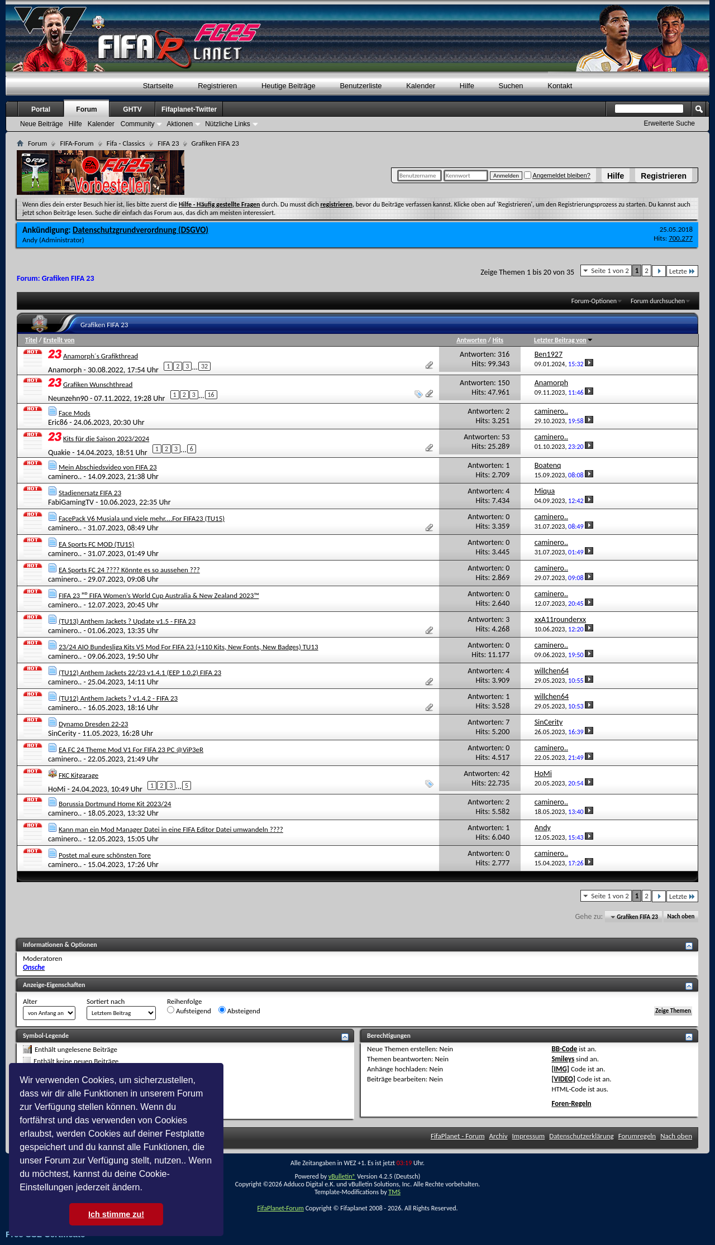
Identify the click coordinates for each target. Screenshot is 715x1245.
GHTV (132, 109)
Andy (29, 240)
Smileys (562, 1059)
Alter (30, 1001)
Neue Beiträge (41, 124)
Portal (40, 109)
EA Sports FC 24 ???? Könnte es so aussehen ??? (129, 570)
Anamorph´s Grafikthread (100, 356)
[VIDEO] (563, 1079)
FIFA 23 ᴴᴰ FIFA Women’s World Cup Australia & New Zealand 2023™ (159, 595)
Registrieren (664, 175)
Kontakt (559, 86)
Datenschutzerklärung (581, 1136)
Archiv (498, 1136)
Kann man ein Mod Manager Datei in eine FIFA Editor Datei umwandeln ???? (171, 829)
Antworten (471, 340)
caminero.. (65, 476)
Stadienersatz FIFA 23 (90, 493)
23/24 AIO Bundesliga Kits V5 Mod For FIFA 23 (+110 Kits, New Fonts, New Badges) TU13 (188, 647)
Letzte (682, 271)
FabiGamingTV (71, 502)
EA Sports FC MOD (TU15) (96, 544)
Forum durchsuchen (658, 301)
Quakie (59, 452)
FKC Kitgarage (78, 775)
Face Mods (74, 413)
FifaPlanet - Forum (458, 1136)
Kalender (420, 86)
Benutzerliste (361, 86)
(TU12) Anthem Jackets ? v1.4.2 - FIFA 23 (118, 698)
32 (204, 366)
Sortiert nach (106, 1001)
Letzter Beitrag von (563, 340)
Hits (498, 340)
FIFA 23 (168, 143)
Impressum (528, 1136)
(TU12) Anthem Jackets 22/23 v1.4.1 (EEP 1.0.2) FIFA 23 (140, 672)
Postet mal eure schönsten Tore (105, 855)
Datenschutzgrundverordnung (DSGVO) (140, 230)
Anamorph (65, 370)
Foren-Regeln (571, 1103)
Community (138, 124)
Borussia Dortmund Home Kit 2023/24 (115, 803)
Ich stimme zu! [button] (116, 1214)
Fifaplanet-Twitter (189, 109)
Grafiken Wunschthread (97, 384)
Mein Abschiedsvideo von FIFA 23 (108, 467)
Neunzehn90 (68, 398)
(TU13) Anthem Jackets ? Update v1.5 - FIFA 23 (127, 621)
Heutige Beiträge (288, 86)
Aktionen (179, 124)
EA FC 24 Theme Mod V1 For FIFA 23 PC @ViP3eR (131, 749)
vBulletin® (342, 1176)
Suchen (511, 86)
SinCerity (62, 733)
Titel (31, 340)
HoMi (56, 788)
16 (211, 395)
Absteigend (239, 1010)
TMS (394, 1192)
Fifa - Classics (126, 143)
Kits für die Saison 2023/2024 (106, 438)
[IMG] (560, 1069)
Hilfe (615, 175)
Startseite (158, 86)
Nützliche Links (227, 124)
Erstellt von (58, 340)
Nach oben (680, 917)
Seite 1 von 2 (610, 270)
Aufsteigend (189, 1010)
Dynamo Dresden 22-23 (93, 724)
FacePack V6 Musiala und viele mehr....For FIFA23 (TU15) (142, 518)
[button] (146, 1188)
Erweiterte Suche (669, 123)
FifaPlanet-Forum (280, 1208)
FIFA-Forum (76, 143)
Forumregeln (637, 1136)
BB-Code (564, 1049)
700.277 (681, 238)
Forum (86, 109)
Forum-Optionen (594, 301)
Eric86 (58, 422)
